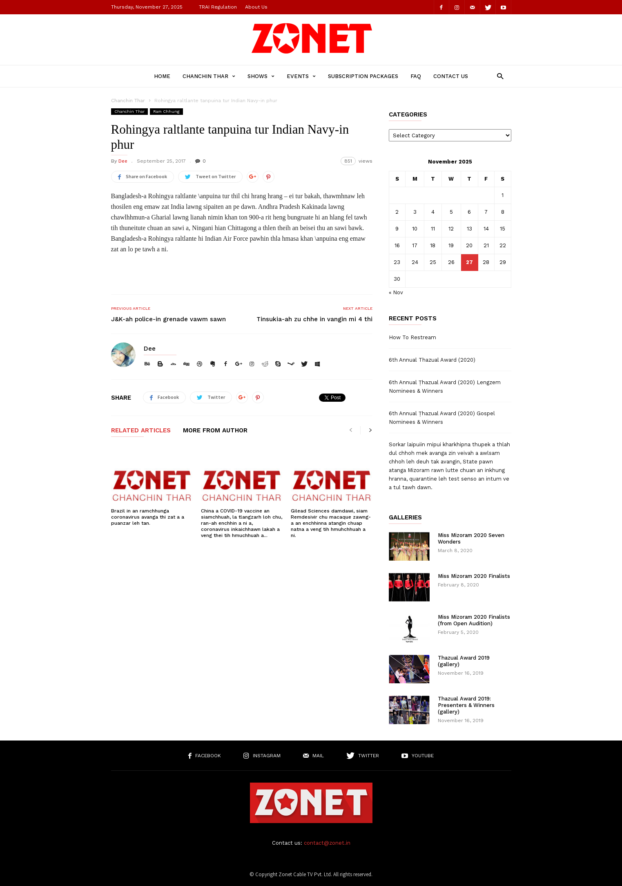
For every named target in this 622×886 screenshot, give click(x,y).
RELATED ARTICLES (141, 430)
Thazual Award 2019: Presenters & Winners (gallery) (466, 705)
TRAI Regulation (218, 7)
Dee (122, 161)
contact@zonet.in (327, 843)
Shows (260, 76)
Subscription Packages (363, 76)
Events (301, 76)
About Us (256, 7)
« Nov (396, 292)
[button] (498, 76)
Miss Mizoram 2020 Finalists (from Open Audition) (474, 620)
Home (162, 76)
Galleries (405, 518)
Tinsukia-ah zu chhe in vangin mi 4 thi (314, 319)
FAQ (415, 76)
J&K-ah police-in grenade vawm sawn (168, 319)
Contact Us (450, 76)
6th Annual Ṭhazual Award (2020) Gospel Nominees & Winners (442, 417)
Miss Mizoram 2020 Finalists (474, 576)
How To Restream (412, 337)
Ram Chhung (166, 111)
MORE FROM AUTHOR (215, 430)
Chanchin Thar (209, 76)
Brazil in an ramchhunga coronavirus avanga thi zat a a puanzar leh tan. (147, 517)
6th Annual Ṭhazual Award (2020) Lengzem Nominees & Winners (445, 386)
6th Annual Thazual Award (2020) (432, 360)
